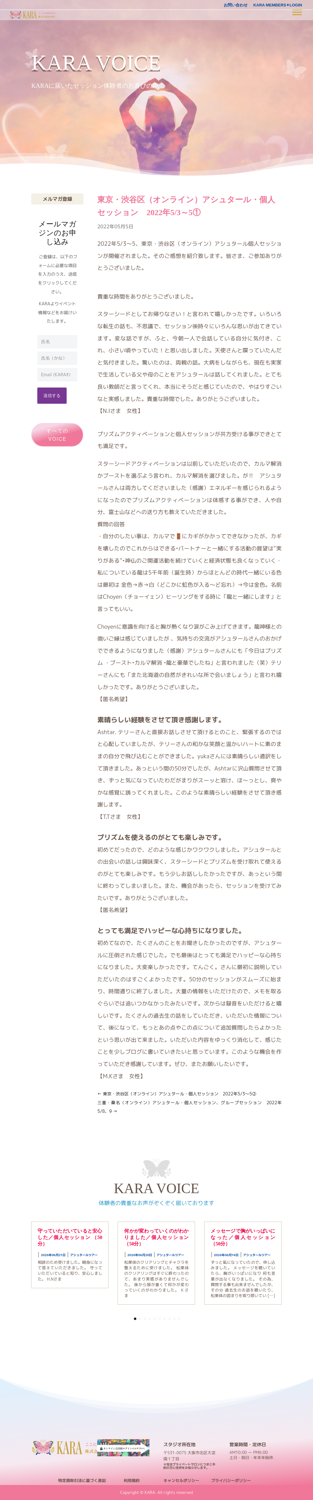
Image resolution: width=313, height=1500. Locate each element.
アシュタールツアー (84, 1255)
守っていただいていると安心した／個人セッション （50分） (70, 1237)
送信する (52, 395)
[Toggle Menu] (297, 12)
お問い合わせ (236, 5)
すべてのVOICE (57, 435)
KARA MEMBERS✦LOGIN (277, 5)
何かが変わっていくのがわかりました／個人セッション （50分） (156, 1237)
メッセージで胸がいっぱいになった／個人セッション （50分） (243, 1237)
